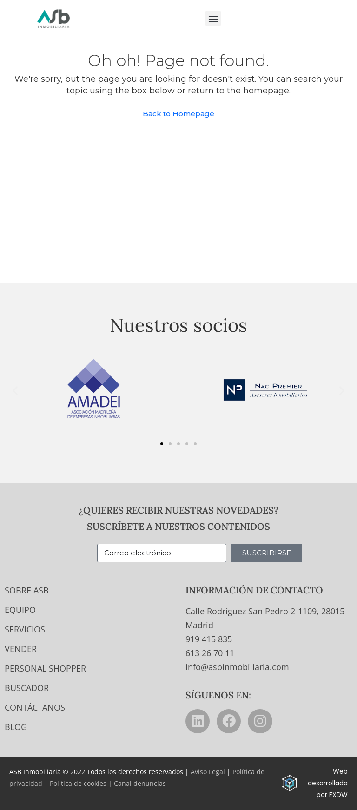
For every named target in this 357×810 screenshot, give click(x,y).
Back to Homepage (178, 113)
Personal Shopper (45, 668)
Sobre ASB (27, 590)
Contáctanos (35, 707)
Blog (16, 726)
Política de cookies (78, 783)
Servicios (25, 629)
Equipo (20, 609)
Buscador (27, 687)
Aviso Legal (208, 771)
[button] (213, 18)
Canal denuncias (140, 783)
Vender (21, 648)
